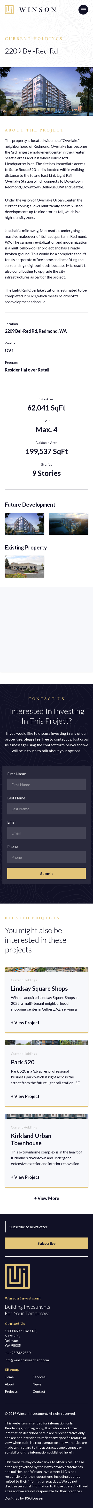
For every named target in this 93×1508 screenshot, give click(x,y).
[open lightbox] (24, 524)
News (37, 1384)
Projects (11, 1391)
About (10, 1384)
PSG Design (34, 1498)
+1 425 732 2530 (18, 1353)
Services (39, 1377)
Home (9, 1377)
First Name (16, 773)
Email (11, 822)
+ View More (46, 1198)
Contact (39, 1391)
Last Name (16, 798)
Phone (12, 846)
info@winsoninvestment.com (27, 1360)
